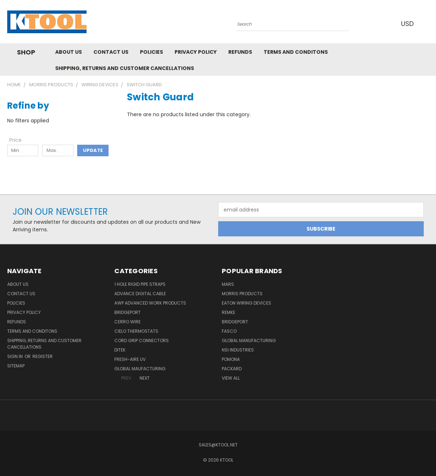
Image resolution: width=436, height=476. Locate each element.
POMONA (231, 359)
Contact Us (110, 52)
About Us (68, 52)
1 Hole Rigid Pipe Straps (140, 284)
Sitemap (16, 366)
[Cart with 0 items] (427, 23)
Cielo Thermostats (136, 331)
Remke (228, 312)
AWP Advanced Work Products (150, 303)
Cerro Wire (127, 322)
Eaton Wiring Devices (246, 303)
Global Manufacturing (249, 340)
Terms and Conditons (296, 52)
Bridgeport (127, 312)
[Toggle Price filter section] (19, 140)
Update (93, 150)
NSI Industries (238, 350)
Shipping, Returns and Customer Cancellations (124, 68)
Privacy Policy (196, 52)
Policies (151, 52)
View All (231, 378)
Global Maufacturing (140, 369)
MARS (228, 284)
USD (409, 23)
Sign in (15, 356)
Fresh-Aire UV (130, 359)
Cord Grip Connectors (141, 340)
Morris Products (242, 294)
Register (42, 356)
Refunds (240, 52)
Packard (232, 369)
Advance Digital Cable (140, 294)
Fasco (229, 331)
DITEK (119, 350)
